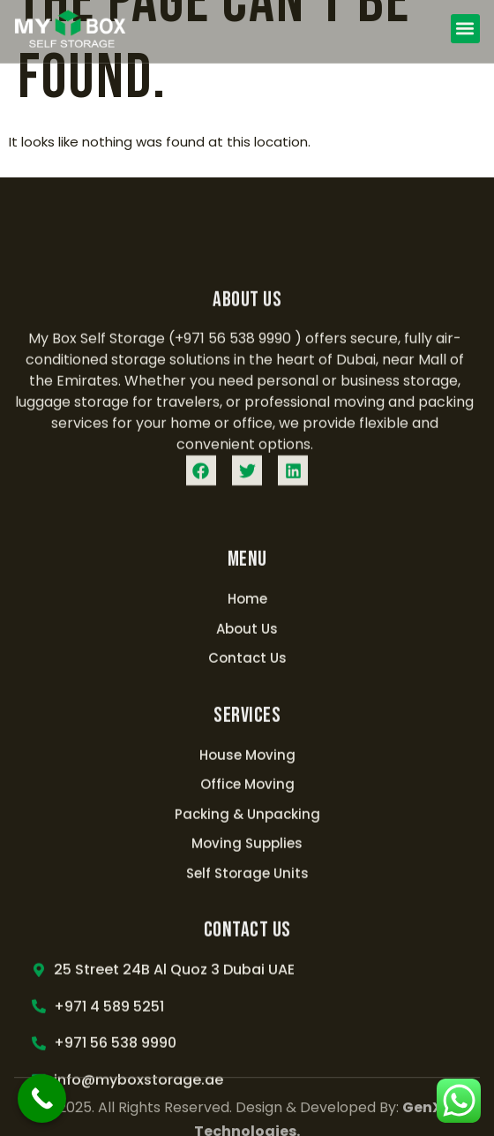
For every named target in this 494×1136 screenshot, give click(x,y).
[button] (465, 28)
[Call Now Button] (42, 1098)
